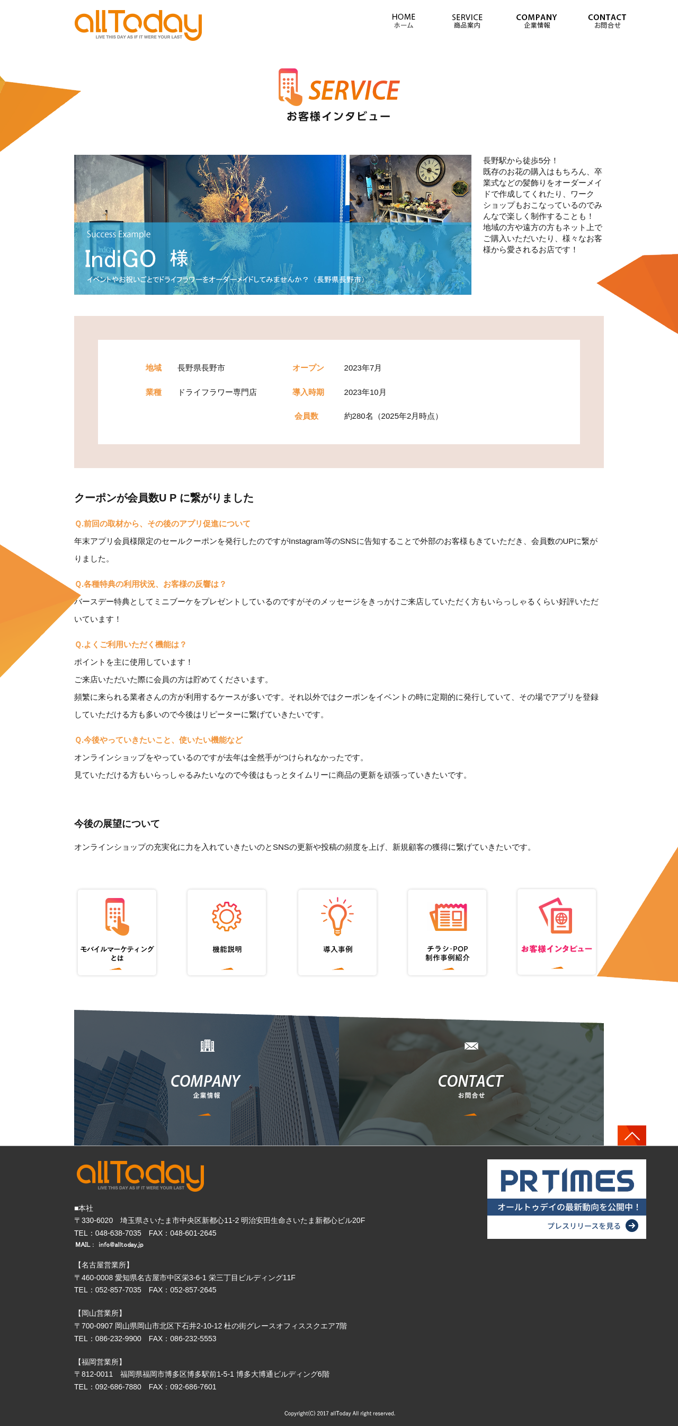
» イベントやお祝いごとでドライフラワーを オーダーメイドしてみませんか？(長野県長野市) (139, 24)
